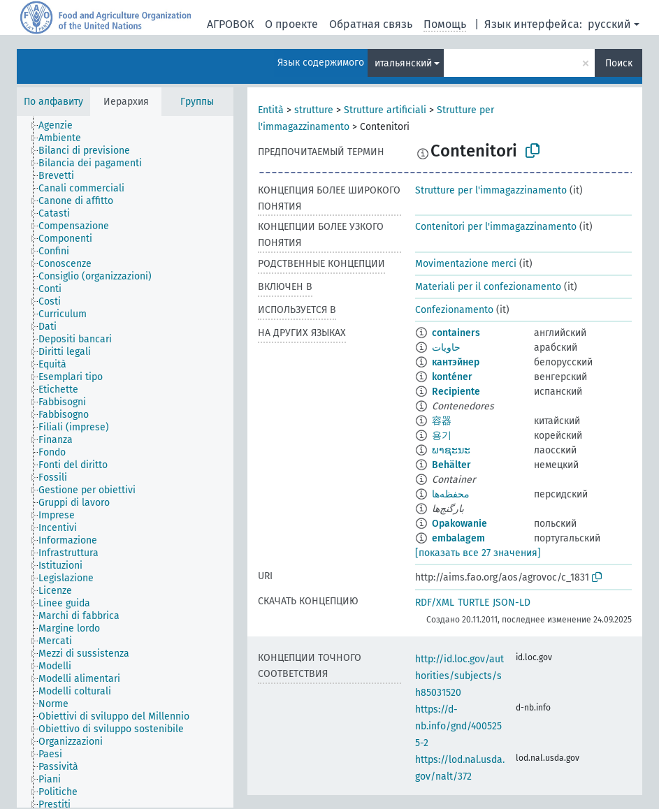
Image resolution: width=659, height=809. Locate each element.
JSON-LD (511, 602)
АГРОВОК (230, 24)
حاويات (446, 348)
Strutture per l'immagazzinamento (491, 190)
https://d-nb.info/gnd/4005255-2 (458, 726)
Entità (271, 110)
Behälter (451, 465)
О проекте (291, 24)
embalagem (458, 538)
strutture (313, 110)
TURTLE (473, 602)
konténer (452, 377)
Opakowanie (459, 524)
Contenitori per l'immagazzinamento (496, 227)
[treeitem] (61, 125)
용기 (441, 436)
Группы (197, 102)
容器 (441, 421)
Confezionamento (454, 310)
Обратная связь (370, 24)
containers (456, 333)
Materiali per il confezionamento (488, 287)
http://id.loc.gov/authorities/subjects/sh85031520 (459, 676)
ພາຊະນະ (451, 450)
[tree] (125, 462)
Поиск (618, 63)
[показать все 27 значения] (478, 553)
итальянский (403, 63)
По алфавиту (53, 102)
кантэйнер (455, 362)
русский (609, 24)
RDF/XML (434, 602)
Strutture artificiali (385, 110)
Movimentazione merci (465, 264)
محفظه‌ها (451, 494)
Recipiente (456, 392)
